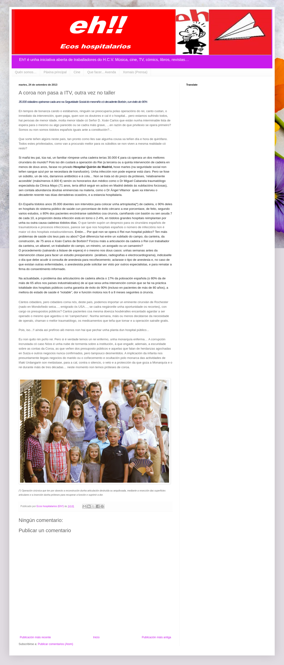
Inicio (96, 637)
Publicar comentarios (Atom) (55, 644)
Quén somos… (26, 72)
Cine (77, 72)
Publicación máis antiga (156, 637)
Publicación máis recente (35, 637)
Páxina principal (55, 72)
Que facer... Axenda (101, 72)
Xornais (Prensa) (135, 72)
